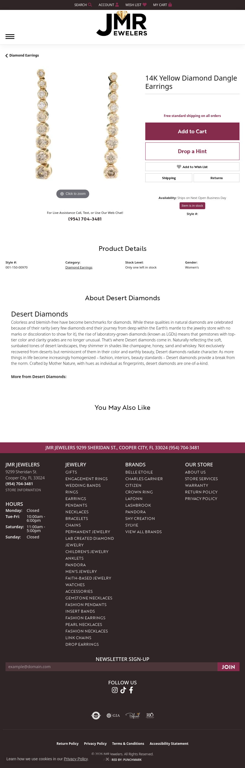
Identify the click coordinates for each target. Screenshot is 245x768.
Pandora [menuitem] (75, 565)
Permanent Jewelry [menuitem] (87, 532)
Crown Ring (139, 492)
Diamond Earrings (24, 55)
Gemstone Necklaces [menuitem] (88, 598)
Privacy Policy (201, 498)
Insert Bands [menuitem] (80, 611)
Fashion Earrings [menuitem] (85, 618)
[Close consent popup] (107, 759)
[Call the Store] (19, 483)
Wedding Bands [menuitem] (83, 485)
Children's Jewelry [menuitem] (86, 551)
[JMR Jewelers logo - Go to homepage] (122, 23)
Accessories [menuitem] (79, 591)
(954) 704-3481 (85, 219)
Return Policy (201, 492)
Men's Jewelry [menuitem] (81, 571)
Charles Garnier (144, 479)
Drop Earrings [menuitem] (82, 644)
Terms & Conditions (128, 743)
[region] (73, 134)
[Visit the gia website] (113, 715)
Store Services (201, 479)
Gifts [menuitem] (71, 472)
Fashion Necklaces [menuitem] (86, 631)
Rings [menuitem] (71, 492)
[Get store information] (23, 490)
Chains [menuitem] (73, 525)
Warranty (196, 485)
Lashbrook (138, 505)
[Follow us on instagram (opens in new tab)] (115, 690)
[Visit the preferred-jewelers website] (132, 715)
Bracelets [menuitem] (76, 518)
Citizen (133, 485)
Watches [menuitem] (75, 585)
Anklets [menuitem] (74, 558)
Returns (216, 177)
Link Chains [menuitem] (78, 638)
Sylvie (131, 525)
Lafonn (134, 498)
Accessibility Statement (169, 743)
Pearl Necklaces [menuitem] (83, 624)
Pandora (135, 512)
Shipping (169, 177)
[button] (82, 5)
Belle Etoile (139, 472)
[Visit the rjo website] (150, 715)
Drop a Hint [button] (192, 151)
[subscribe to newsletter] (228, 666)
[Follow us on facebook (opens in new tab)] (131, 690)
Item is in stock (192, 205)
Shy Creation (140, 518)
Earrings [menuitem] (75, 498)
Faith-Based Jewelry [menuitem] (88, 578)
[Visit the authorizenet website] (96, 715)
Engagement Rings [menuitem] (86, 479)
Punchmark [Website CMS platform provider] (132, 760)
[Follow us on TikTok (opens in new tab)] (123, 690)
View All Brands (143, 532)
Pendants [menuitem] (76, 505)
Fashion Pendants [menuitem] (85, 604)
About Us (195, 472)
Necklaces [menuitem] (76, 512)
